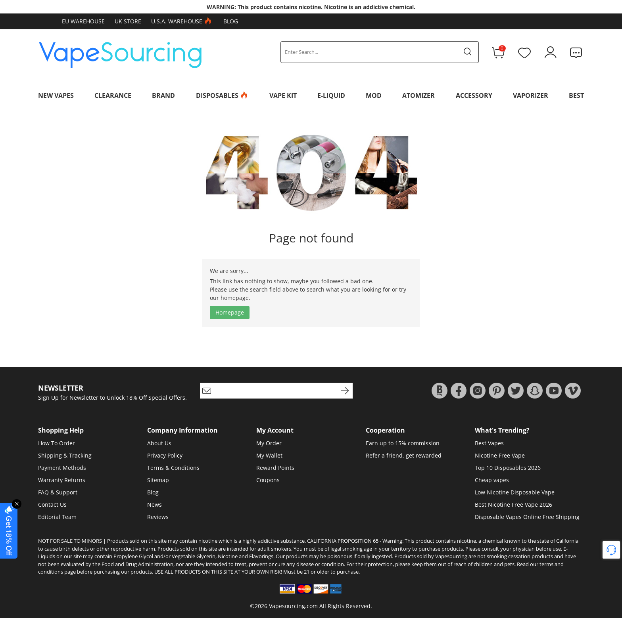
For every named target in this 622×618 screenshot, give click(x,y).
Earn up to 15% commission (403, 443)
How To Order (56, 443)
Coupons (268, 480)
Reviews (158, 517)
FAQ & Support (57, 492)
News (154, 504)
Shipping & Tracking (65, 455)
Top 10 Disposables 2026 (508, 467)
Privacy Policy (164, 455)
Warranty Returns (61, 480)
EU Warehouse (83, 21)
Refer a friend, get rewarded (404, 455)
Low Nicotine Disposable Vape (515, 492)
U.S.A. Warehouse (182, 21)
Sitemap (158, 480)
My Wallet (269, 455)
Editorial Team (57, 517)
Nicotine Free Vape (500, 455)
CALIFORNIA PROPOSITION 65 (342, 540)
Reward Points (275, 467)
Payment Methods (62, 467)
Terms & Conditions (173, 467)
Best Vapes (489, 443)
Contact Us (52, 504)
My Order (269, 443)
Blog (230, 21)
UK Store (128, 21)
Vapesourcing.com (293, 606)
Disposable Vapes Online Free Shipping (527, 517)
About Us (159, 443)
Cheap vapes (492, 480)
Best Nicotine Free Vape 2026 (513, 504)
